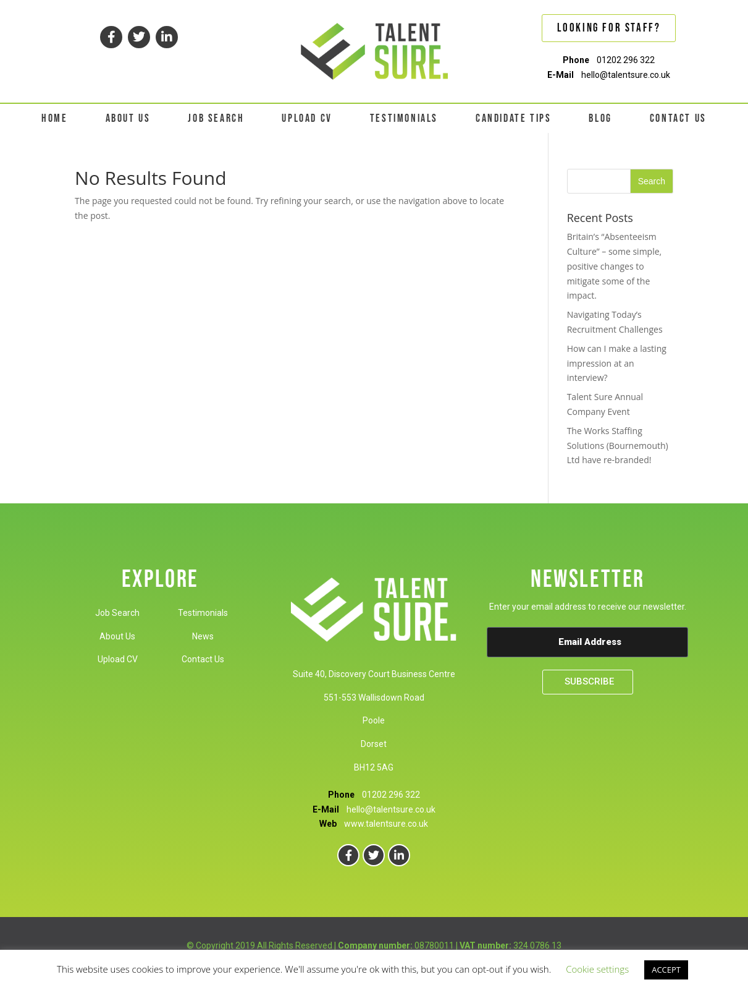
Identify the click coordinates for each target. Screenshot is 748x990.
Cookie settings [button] (597, 969)
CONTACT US (678, 118)
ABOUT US (128, 118)
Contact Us (203, 659)
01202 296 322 (626, 60)
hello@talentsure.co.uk (625, 75)
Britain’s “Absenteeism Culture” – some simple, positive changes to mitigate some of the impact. (614, 266)
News (203, 636)
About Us (117, 636)
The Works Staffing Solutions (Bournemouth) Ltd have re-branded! (617, 445)
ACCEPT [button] (666, 969)
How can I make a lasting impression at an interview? (616, 363)
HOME (54, 118)
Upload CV (118, 659)
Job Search (117, 613)
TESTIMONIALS (404, 118)
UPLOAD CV (307, 118)
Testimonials (203, 613)
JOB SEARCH (216, 118)
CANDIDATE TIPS (513, 118)
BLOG (600, 118)
